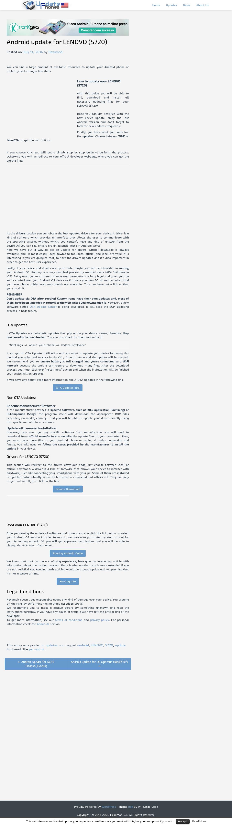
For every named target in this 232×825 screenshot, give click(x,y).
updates (51, 645)
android (83, 645)
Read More (199, 821)
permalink (36, 649)
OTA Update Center (43, 307)
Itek (130, 807)
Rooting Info (68, 581)
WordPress (108, 807)
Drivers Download (68, 489)
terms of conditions (68, 620)
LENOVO (97, 645)
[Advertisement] (42, 107)
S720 (109, 645)
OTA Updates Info (68, 388)
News (186, 5)
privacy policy (99, 620)
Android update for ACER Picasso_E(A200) (36, 664)
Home (156, 5)
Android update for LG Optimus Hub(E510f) (99, 664)
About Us (202, 5)
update (120, 645)
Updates (171, 5)
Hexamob (55, 52)
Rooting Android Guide (68, 553)
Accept (183, 821)
